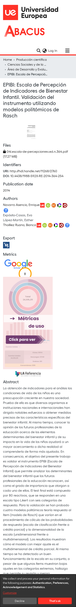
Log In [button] (53, 50)
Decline (20, 601)
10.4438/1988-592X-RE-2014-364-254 (36, 176)
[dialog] (38, 590)
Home (7, 59)
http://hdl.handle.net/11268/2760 (33, 171)
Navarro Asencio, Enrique (21, 205)
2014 (6, 190)
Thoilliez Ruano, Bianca (19, 225)
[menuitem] (44, 50)
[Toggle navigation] (67, 50)
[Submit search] (38, 50)
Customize (10, 592)
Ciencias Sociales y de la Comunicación (27, 64)
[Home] (32, 12)
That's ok (55, 600)
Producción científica (31, 59)
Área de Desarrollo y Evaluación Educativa (27, 69)
